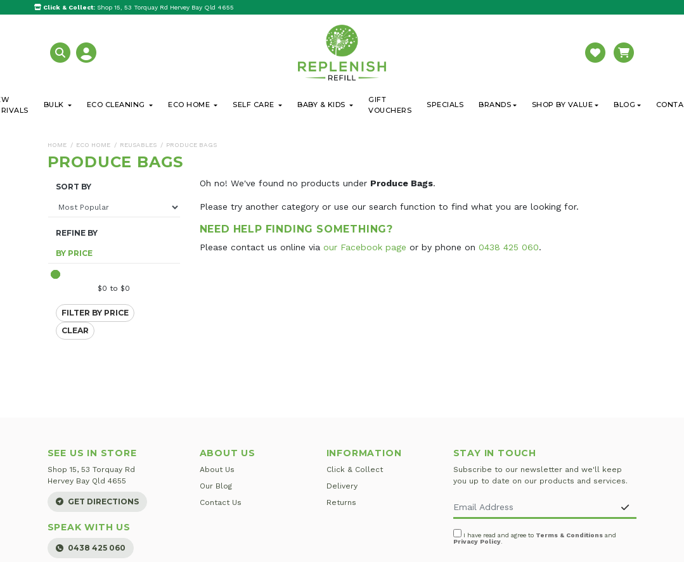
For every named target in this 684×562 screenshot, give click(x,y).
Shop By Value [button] (562, 104)
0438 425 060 (509, 247)
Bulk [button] (55, 104)
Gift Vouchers (389, 105)
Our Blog (216, 486)
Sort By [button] (73, 186)
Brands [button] (495, 104)
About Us (217, 469)
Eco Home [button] (190, 104)
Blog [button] (624, 104)
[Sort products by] (114, 207)
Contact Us (221, 502)
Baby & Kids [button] (322, 104)
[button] (62, 52)
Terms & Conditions (569, 535)
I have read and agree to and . (534, 537)
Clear (75, 330)
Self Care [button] (254, 104)
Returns (341, 502)
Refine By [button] (77, 233)
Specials (445, 104)
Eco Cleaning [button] (117, 104)
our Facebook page (364, 247)
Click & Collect (354, 469)
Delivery (342, 486)
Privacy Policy (477, 541)
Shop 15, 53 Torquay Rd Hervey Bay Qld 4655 (134, 7)
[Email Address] (534, 508)
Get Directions (97, 501)
